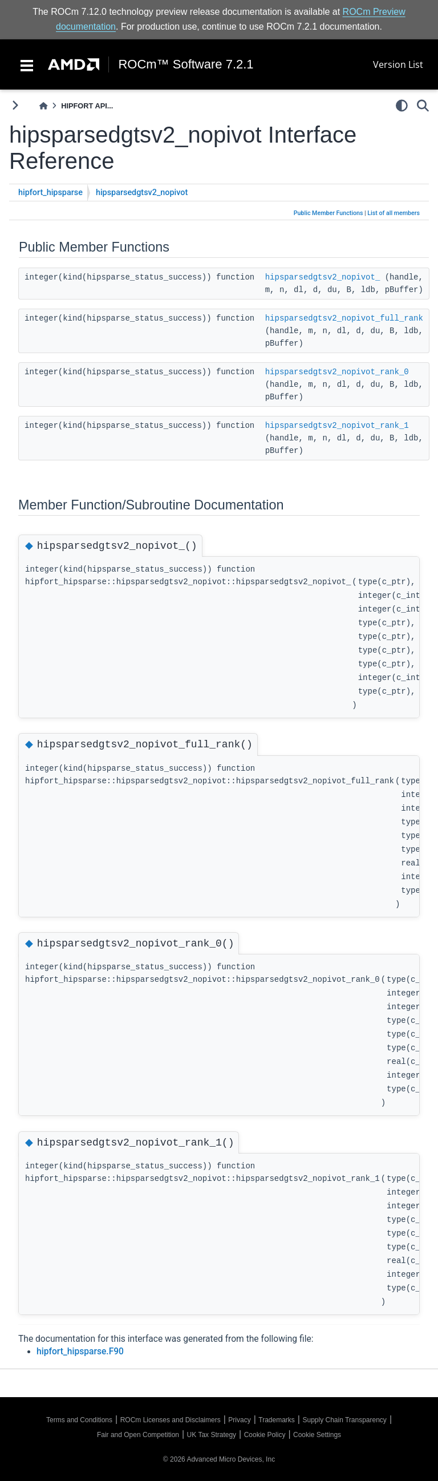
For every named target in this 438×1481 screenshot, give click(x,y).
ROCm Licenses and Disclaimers (170, 1420)
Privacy (239, 1420)
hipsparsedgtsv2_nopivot (142, 192)
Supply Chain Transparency (344, 1420)
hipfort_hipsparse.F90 (80, 1351)
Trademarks (276, 1420)
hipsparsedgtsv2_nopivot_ (322, 277)
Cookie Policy (265, 1435)
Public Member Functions (328, 213)
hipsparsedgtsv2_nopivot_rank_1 (337, 425)
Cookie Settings (317, 1435)
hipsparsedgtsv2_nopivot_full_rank (344, 318)
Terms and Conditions (79, 1420)
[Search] (422, 105)
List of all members (393, 213)
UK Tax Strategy (211, 1435)
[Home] (43, 106)
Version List (398, 64)
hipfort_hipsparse (50, 192)
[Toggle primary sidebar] (15, 105)
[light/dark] (401, 105)
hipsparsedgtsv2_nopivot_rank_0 (337, 372)
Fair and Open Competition (138, 1435)
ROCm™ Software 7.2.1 (185, 64)
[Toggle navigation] (27, 64)
